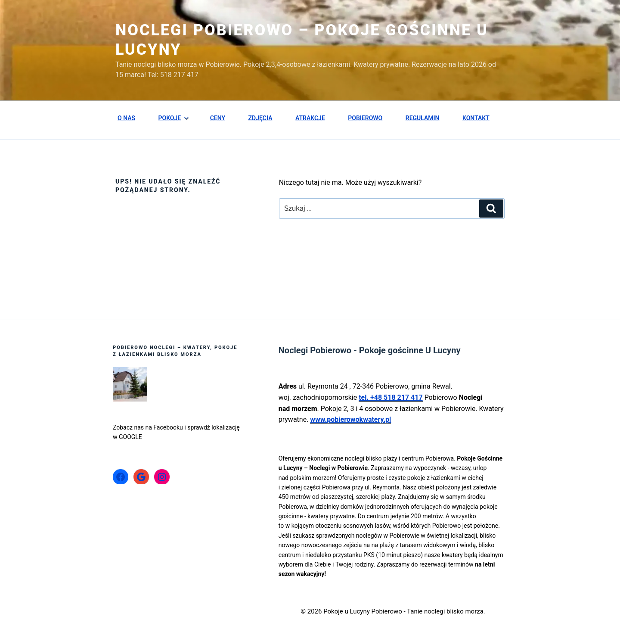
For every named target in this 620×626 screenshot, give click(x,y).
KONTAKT (476, 118)
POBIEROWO (365, 118)
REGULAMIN (423, 118)
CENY (217, 118)
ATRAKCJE (310, 118)
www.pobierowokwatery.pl (350, 419)
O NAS (126, 118)
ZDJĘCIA (260, 118)
